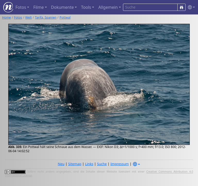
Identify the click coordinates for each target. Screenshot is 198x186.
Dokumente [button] (62, 7)
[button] (190, 7)
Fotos (18, 17)
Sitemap (74, 163)
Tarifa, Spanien (45, 17)
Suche (102, 163)
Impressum (119, 163)
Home (6, 17)
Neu (61, 163)
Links (89, 163)
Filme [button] (38, 7)
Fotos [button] (20, 7)
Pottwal (65, 17)
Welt (28, 17)
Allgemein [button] (108, 7)
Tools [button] (86, 7)
